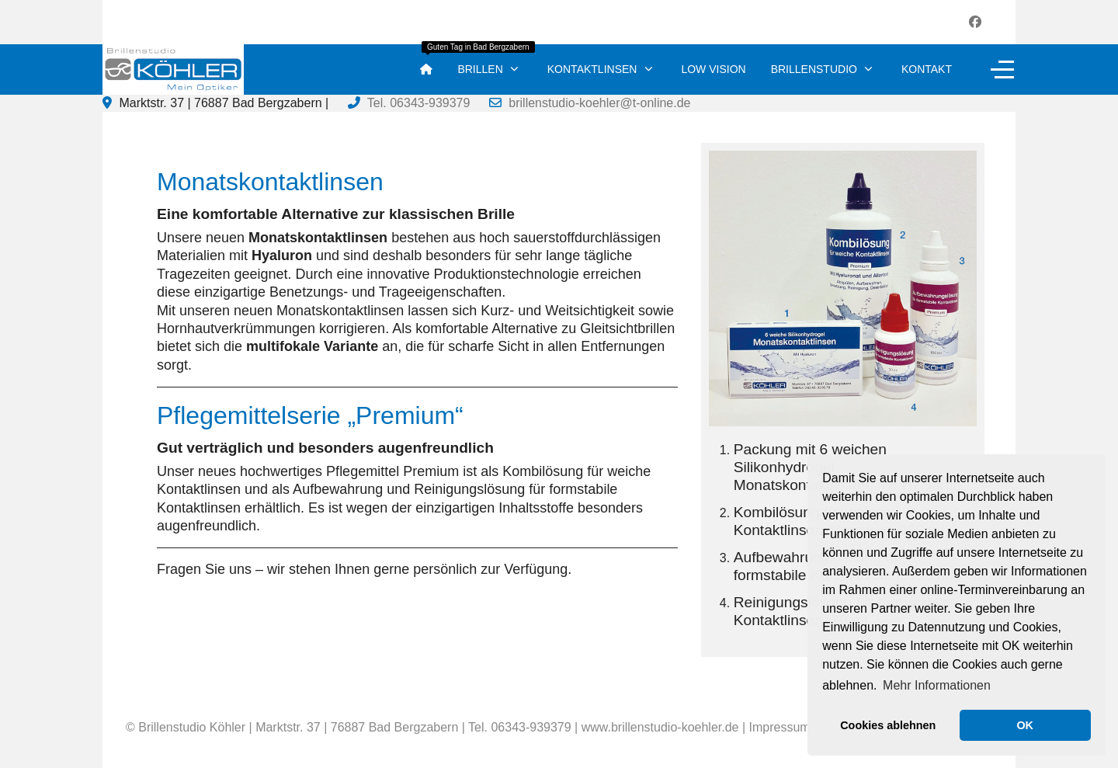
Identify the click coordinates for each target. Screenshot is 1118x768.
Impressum (780, 727)
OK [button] (1024, 725)
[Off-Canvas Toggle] (1002, 69)
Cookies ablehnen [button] (888, 725)
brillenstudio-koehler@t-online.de (599, 102)
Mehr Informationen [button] (937, 685)
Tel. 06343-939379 (418, 102)
